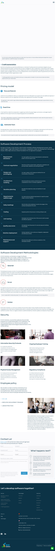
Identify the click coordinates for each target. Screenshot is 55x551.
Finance (37, 498)
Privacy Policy (12, 474)
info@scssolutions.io (26, 527)
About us (2, 513)
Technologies (3, 518)
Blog (2, 516)
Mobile (20, 500)
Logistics (38, 507)
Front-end (20, 495)
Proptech (38, 505)
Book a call (3, 442)
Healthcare (38, 495)
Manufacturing (39, 509)
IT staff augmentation (9, 64)
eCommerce (38, 500)
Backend (20, 498)
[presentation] (9, 467)
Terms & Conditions (48, 545)
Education (38, 502)
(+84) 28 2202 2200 (26, 530)
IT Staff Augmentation (5, 506)
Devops (20, 502)
